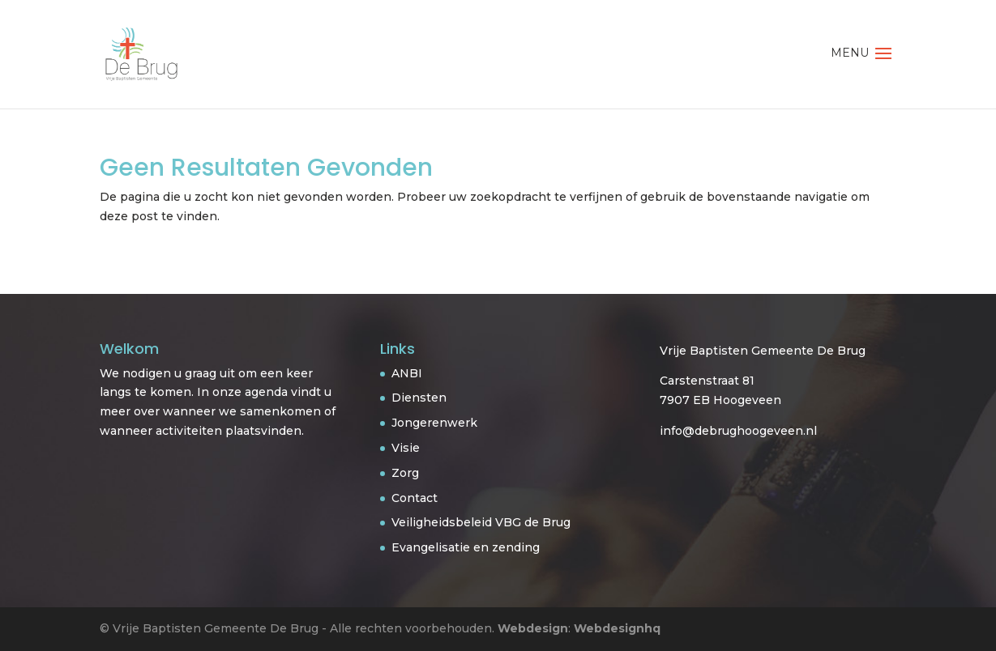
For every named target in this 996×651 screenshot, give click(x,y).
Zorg (405, 473)
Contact (414, 498)
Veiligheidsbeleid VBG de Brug (481, 522)
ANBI (406, 373)
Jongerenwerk (434, 422)
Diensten (419, 397)
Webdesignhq (617, 628)
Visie (405, 447)
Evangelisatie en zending (465, 547)
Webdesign (533, 628)
